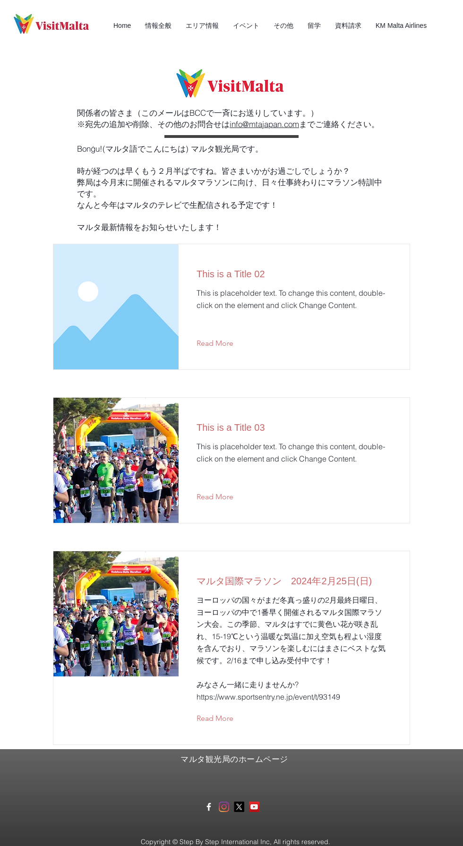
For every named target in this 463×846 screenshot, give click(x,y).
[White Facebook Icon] (209, 807)
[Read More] (222, 343)
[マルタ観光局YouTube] (254, 807)
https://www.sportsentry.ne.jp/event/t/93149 (268, 696)
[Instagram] (224, 807)
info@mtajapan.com (264, 124)
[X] (239, 807)
